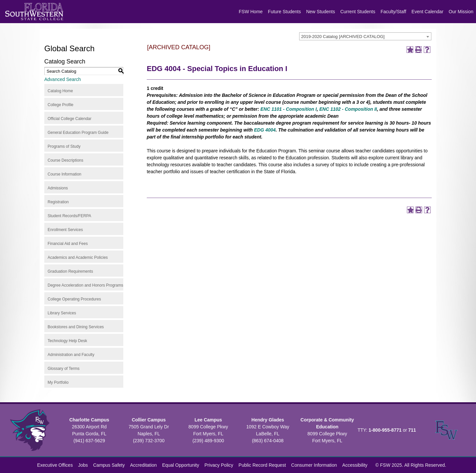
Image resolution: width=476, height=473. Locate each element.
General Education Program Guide (78, 132)
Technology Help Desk (67, 340)
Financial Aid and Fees (68, 243)
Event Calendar (428, 11)
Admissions (58, 188)
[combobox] (365, 36)
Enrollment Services (65, 229)
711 (412, 430)
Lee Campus (208, 419)
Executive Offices (55, 465)
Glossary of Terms (63, 368)
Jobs (83, 465)
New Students (320, 11)
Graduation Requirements (70, 271)
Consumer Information (314, 465)
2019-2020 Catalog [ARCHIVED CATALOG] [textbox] (342, 36)
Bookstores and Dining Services (76, 327)
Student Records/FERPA (69, 216)
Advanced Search (62, 79)
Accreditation (143, 465)
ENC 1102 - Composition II (348, 109)
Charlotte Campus (89, 419)
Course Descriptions (65, 160)
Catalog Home (60, 91)
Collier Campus (149, 419)
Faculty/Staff (393, 11)
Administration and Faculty (71, 354)
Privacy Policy (218, 465)
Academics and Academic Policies (78, 257)
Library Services (62, 313)
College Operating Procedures (74, 299)
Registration (58, 202)
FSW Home (250, 11)
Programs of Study (64, 146)
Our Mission (461, 11)
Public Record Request (262, 465)
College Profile (60, 104)
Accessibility (354, 465)
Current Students (357, 11)
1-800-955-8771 (385, 430)
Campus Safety (109, 465)
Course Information (64, 174)
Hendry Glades (268, 419)
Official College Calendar (70, 118)
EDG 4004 (264, 130)
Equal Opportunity (180, 465)
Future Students (284, 11)
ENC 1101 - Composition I (288, 109)
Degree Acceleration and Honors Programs (85, 285)
